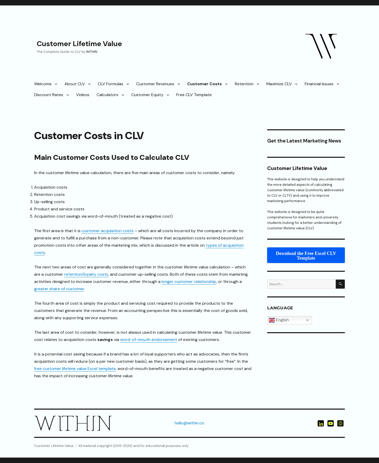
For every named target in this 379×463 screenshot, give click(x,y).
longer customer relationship (189, 281)
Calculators (107, 94)
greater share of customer (59, 288)
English (279, 320)
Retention (244, 84)
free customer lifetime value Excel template (75, 368)
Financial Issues (319, 84)
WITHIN (91, 51)
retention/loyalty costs (86, 274)
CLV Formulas (110, 84)
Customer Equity (147, 94)
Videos (82, 94)
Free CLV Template (194, 94)
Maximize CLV (279, 84)
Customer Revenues (155, 84)
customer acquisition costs (108, 230)
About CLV (74, 84)
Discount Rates (48, 94)
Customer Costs (204, 84)
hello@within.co (189, 423)
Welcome (43, 84)
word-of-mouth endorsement (148, 339)
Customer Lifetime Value (79, 43)
